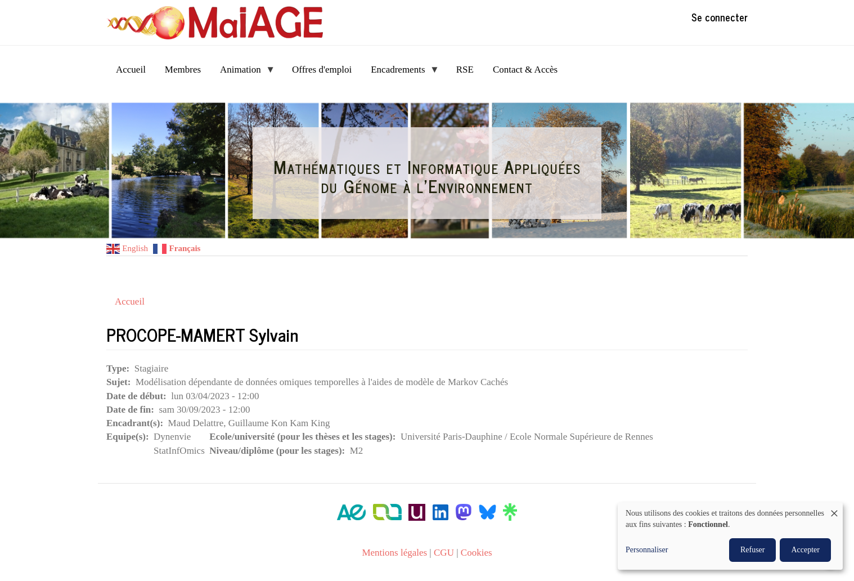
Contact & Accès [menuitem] (525, 69)
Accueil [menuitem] (131, 69)
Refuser (752, 550)
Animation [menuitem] (242, 73)
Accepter (805, 550)
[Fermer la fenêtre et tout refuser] (834, 509)
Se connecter (719, 16)
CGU (444, 552)
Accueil (130, 301)
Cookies (476, 552)
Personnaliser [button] (647, 550)
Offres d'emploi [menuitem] (322, 69)
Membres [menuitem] (183, 69)
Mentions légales (394, 552)
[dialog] (730, 536)
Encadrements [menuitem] (400, 73)
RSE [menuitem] (465, 69)
